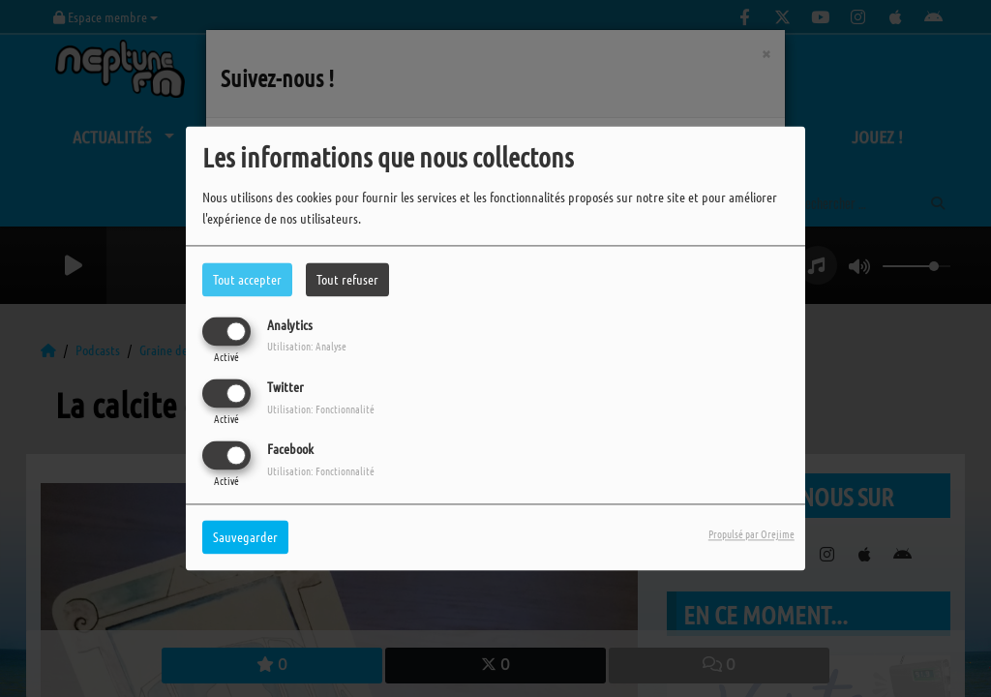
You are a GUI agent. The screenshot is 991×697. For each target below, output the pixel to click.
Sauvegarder (245, 537)
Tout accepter (247, 279)
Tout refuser (347, 279)
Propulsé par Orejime (751, 534)
